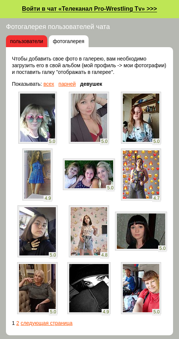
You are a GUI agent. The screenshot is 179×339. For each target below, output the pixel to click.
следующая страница (46, 323)
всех (49, 84)
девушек (91, 84)
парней (67, 84)
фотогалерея (68, 41)
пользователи (26, 41)
